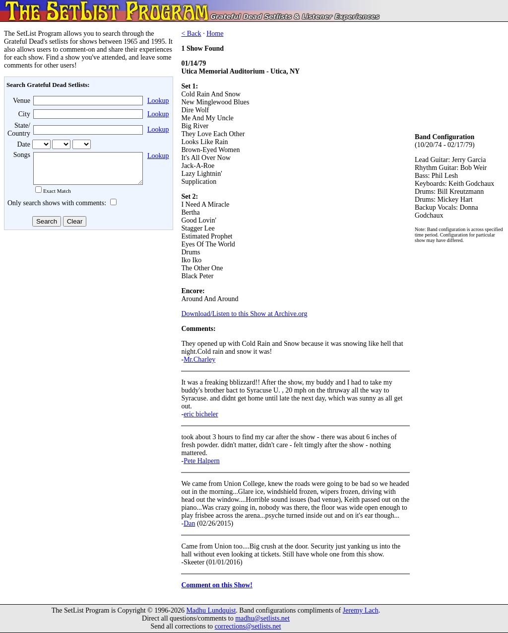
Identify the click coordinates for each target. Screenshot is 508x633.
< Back (191, 33)
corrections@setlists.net (248, 626)
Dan (189, 523)
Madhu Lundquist (211, 610)
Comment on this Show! (217, 585)
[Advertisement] (87, 312)
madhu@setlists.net (262, 618)
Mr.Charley (199, 359)
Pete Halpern (202, 461)
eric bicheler (201, 414)
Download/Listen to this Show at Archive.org (244, 313)
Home (214, 33)
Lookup (158, 100)
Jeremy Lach (361, 610)
